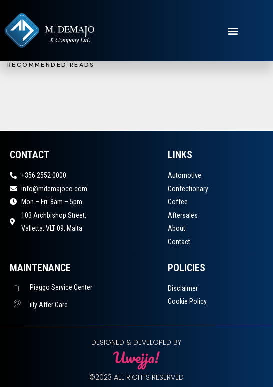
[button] (232, 30)
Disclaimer (183, 288)
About (177, 228)
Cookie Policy (187, 301)
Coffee (178, 202)
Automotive (185, 175)
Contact (179, 242)
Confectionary (188, 189)
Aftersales (183, 215)
